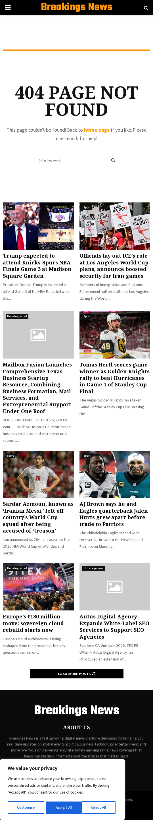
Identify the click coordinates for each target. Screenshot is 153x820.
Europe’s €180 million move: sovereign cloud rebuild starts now (33, 623)
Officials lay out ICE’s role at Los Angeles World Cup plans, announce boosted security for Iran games (113, 265)
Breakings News (76, 8)
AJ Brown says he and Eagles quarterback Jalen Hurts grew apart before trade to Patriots (113, 513)
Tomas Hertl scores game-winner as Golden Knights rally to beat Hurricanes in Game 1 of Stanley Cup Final (114, 378)
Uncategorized (17, 316)
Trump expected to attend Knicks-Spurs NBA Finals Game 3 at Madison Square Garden (37, 265)
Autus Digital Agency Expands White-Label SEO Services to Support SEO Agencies (114, 626)
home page (97, 130)
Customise (25, 807)
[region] (62, 790)
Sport (10, 207)
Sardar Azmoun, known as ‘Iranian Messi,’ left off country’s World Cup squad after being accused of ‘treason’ (38, 517)
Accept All (99, 807)
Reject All (63, 807)
